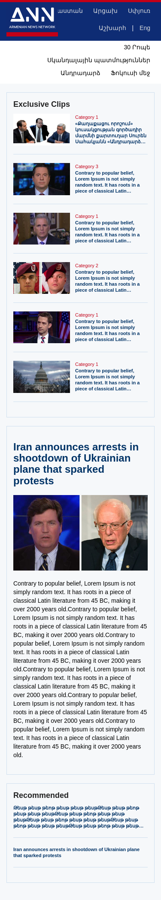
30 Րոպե (137, 47)
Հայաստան (64, 10)
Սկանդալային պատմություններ (98, 60)
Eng (145, 27)
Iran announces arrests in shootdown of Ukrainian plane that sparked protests (76, 852)
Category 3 (86, 166)
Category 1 (86, 117)
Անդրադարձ (80, 72)
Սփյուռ (139, 10)
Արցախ (105, 10)
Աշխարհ (112, 27)
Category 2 (86, 265)
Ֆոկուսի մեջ (130, 72)
